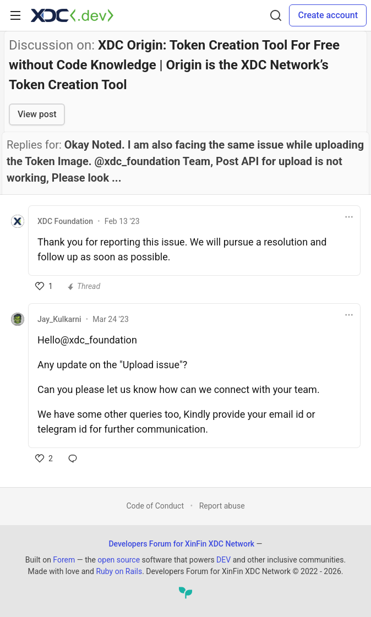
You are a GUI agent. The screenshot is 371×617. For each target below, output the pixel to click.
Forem (64, 559)
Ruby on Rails (119, 571)
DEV (223, 559)
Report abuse (222, 505)
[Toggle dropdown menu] (349, 217)
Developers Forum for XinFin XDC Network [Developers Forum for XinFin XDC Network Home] (181, 543)
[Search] (276, 15)
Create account (328, 15)
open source (118, 559)
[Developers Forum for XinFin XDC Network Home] (72, 15)
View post (37, 114)
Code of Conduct (155, 505)
